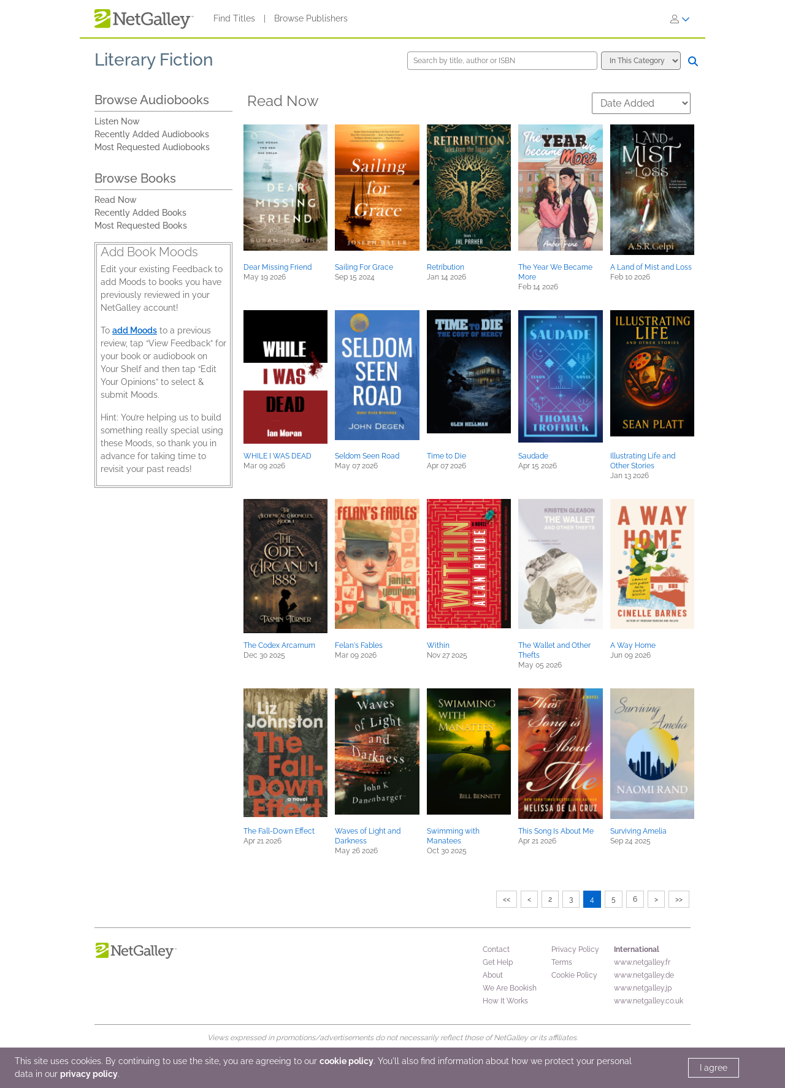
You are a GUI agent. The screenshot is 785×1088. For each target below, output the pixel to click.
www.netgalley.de (644, 975)
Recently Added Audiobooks (151, 134)
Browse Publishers (311, 18)
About (493, 975)
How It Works (505, 1001)
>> (679, 899)
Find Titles (234, 18)
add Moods (134, 330)
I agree (713, 1068)
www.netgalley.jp (643, 988)
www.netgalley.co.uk (648, 1001)
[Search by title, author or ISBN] (502, 60)
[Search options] (641, 60)
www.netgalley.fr (642, 962)
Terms (561, 962)
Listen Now (117, 121)
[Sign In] (680, 19)
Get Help (498, 962)
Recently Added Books (140, 213)
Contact (496, 949)
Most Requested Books (140, 225)
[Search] (693, 61)
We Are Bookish (510, 988)
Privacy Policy (575, 949)
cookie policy (346, 1061)
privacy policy (89, 1074)
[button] (285, 187)
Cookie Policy (574, 975)
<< (506, 899)
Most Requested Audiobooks (152, 147)
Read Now (115, 200)
